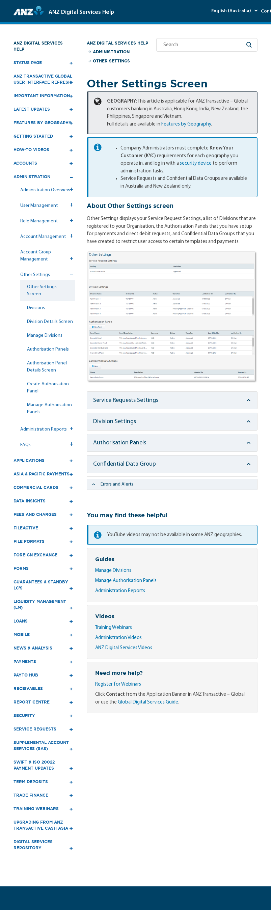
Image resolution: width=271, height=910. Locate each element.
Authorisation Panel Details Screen (47, 367)
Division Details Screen (50, 321)
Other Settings (111, 61)
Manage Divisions (44, 335)
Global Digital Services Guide (148, 702)
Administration (111, 52)
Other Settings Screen (42, 290)
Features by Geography (186, 124)
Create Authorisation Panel (48, 388)
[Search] (207, 45)
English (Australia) (231, 10)
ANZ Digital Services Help (38, 46)
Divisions (36, 307)
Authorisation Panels (48, 349)
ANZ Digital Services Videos (123, 648)
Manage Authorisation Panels (49, 409)
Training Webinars (113, 627)
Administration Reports (120, 591)
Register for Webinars (118, 684)
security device (196, 163)
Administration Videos (118, 637)
